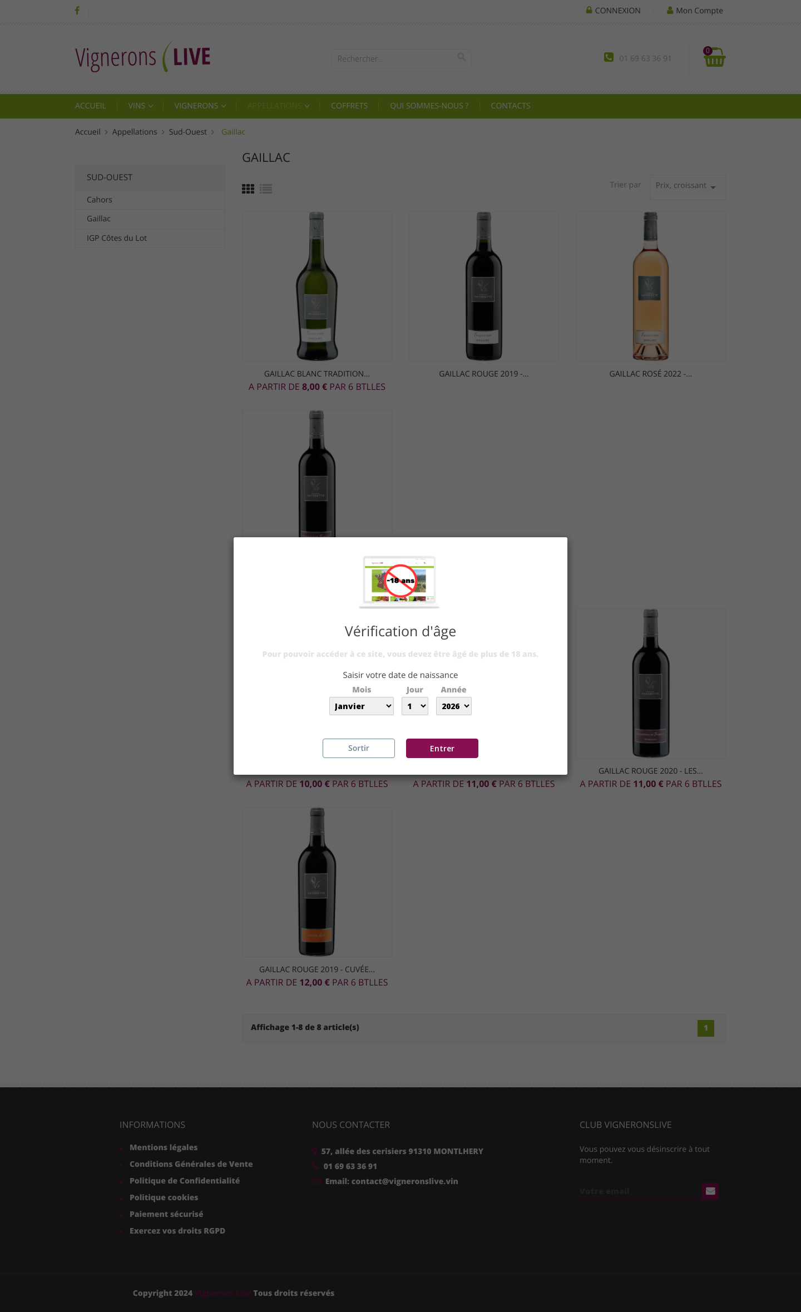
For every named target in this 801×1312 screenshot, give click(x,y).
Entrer (442, 748)
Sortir (358, 748)
